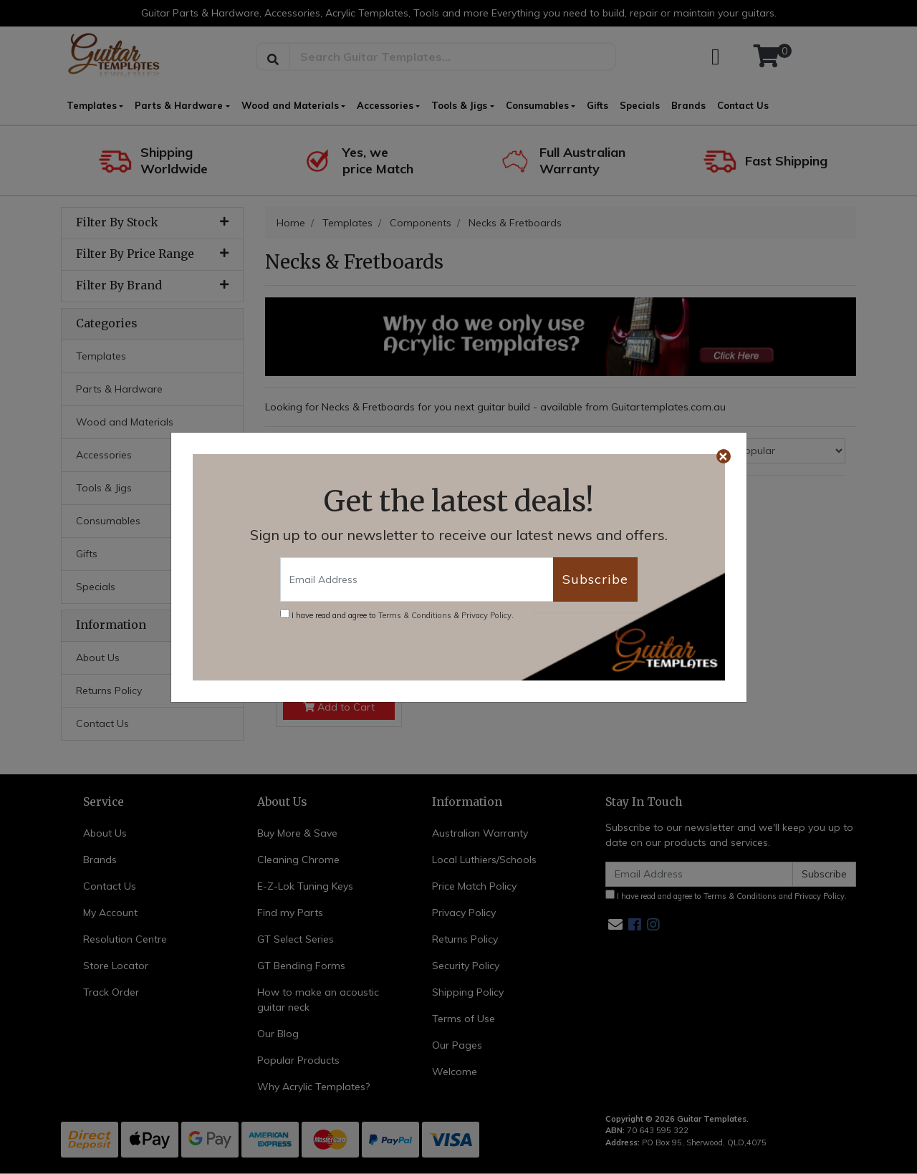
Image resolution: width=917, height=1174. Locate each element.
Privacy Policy (486, 615)
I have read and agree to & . (397, 614)
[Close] (723, 456)
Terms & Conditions (414, 615)
